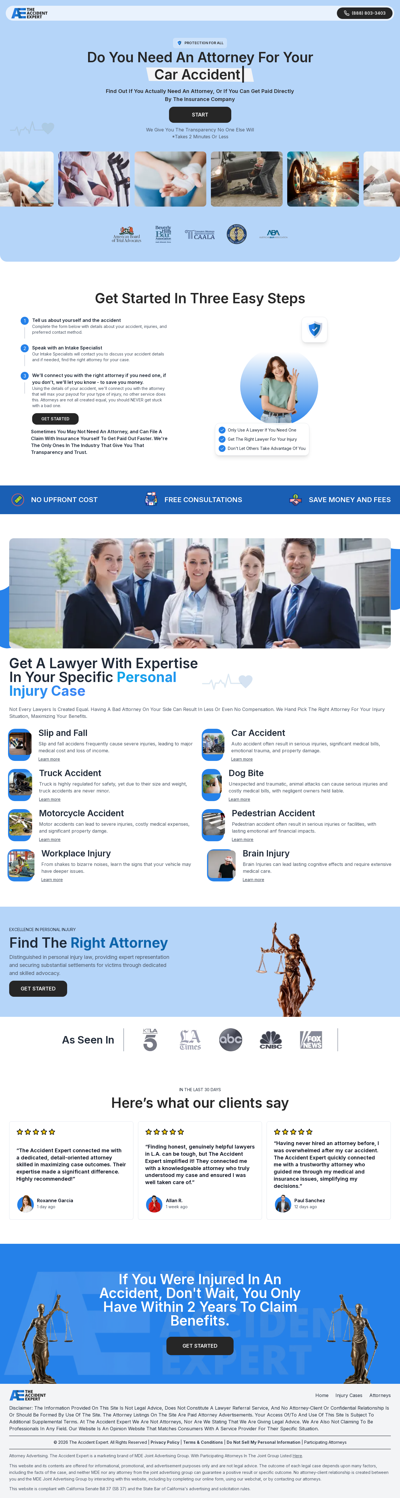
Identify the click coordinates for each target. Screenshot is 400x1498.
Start (200, 115)
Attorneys (380, 1395)
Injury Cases (348, 1395)
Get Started (55, 418)
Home (322, 1395)
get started (200, 1346)
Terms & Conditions (203, 1442)
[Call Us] (365, 13)
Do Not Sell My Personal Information (263, 1442)
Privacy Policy (165, 1442)
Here (297, 1455)
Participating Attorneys (325, 1442)
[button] (17, 499)
